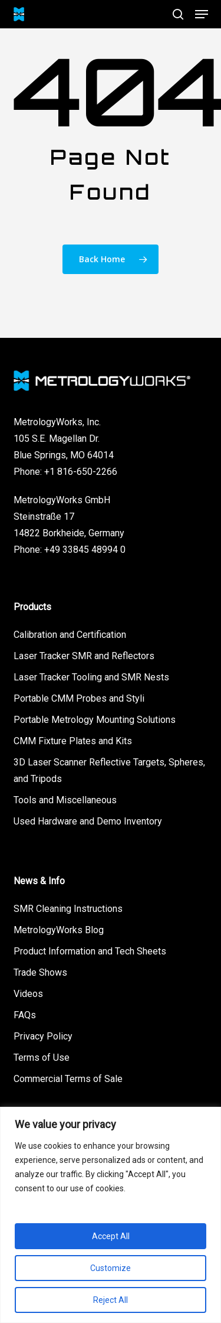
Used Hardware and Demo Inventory (88, 821)
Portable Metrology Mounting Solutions (95, 719)
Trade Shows (40, 972)
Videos (28, 993)
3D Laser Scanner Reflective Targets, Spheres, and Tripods (109, 770)
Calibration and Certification (70, 634)
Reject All (110, 1300)
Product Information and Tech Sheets (90, 951)
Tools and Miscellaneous (65, 800)
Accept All (111, 1236)
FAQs (25, 1015)
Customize (110, 1268)
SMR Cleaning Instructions (68, 908)
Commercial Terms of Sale (68, 1078)
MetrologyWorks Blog (59, 930)
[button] (201, 14)
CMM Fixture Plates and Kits (73, 741)
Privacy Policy (43, 1036)
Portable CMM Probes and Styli (79, 698)
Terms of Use (42, 1057)
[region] (110, 1215)
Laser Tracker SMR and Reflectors (84, 656)
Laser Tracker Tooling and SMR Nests (91, 677)
